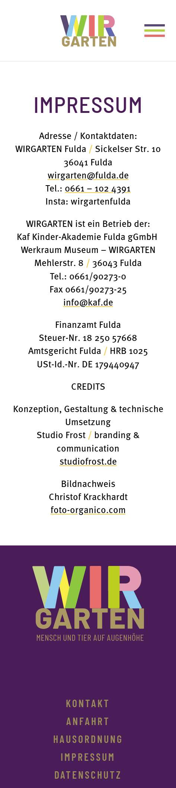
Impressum (88, 758)
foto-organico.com (88, 509)
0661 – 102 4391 (98, 187)
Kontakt (88, 704)
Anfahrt (88, 722)
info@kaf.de (88, 301)
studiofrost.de (88, 460)
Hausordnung (88, 740)
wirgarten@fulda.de (88, 174)
